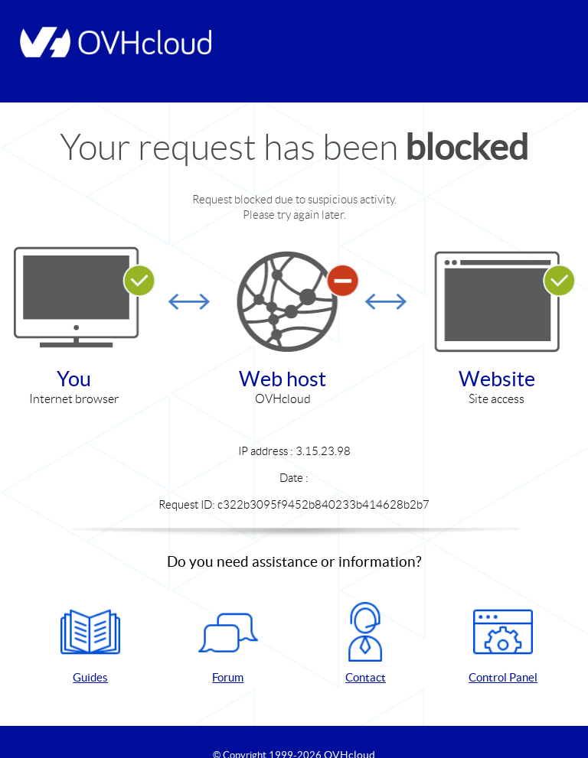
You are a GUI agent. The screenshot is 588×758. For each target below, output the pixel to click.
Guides (90, 643)
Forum (228, 643)
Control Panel (503, 643)
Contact (365, 643)
